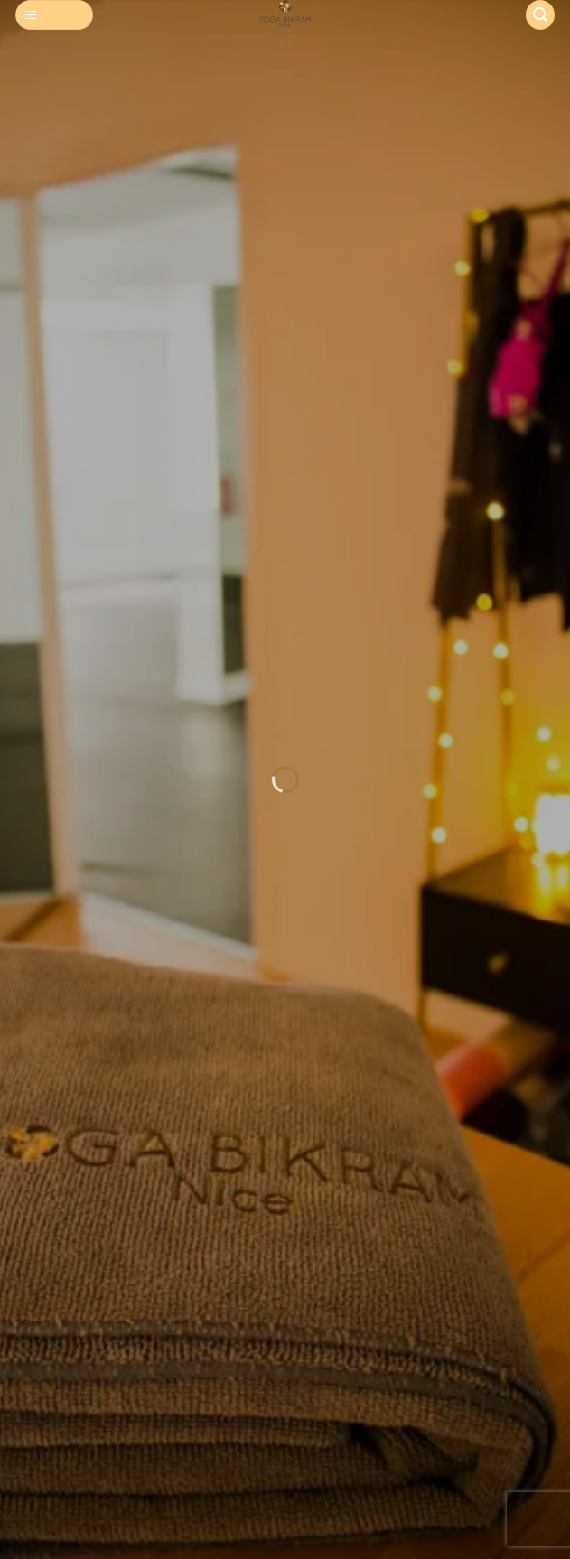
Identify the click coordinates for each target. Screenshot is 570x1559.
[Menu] (54, 15)
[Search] (540, 15)
